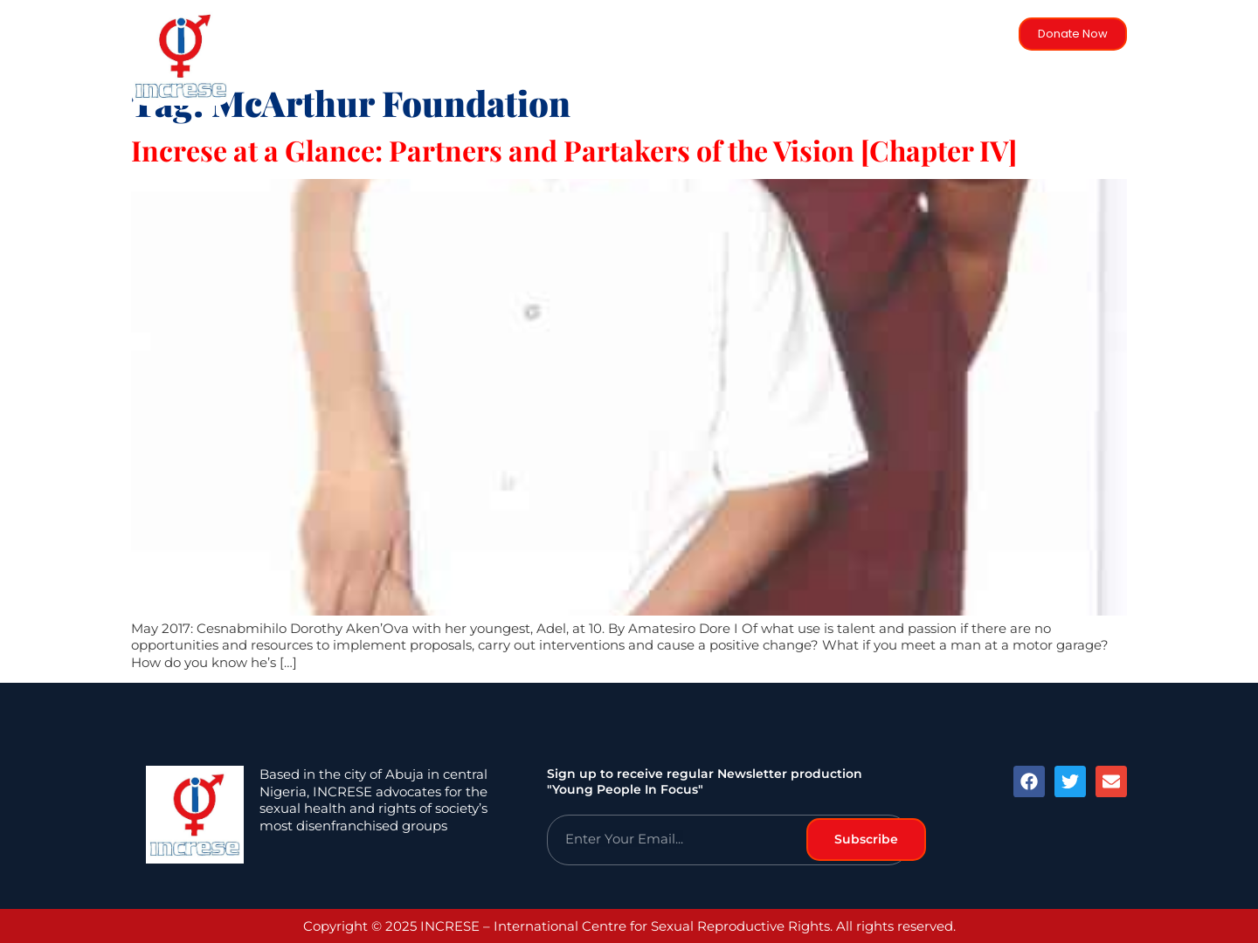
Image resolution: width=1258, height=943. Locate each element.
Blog (964, 58)
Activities (721, 58)
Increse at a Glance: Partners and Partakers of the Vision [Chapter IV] (574, 150)
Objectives (809, 58)
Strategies (633, 58)
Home (449, 58)
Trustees (896, 58)
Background (534, 58)
